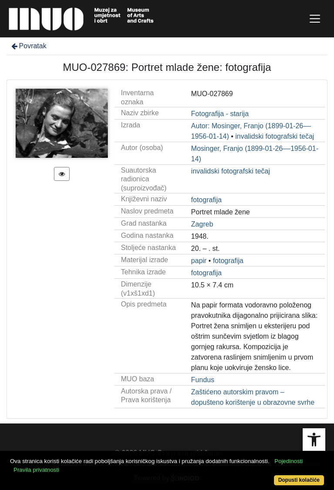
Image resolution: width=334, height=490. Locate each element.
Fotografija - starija (220, 113)
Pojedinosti (288, 461)
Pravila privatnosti (36, 470)
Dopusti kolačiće (299, 480)
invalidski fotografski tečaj (274, 136)
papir (199, 260)
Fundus (202, 379)
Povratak (28, 46)
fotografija (206, 199)
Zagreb (202, 224)
